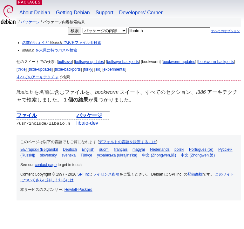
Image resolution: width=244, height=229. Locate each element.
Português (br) (201, 149)
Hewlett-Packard (78, 189)
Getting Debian (73, 12)
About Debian (34, 12)
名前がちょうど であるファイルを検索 (61, 42)
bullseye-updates (89, 61)
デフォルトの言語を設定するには (127, 142)
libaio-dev (87, 123)
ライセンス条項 (106, 174)
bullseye (65, 61)
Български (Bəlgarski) (39, 149)
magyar (138, 149)
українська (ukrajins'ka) (117, 155)
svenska (69, 155)
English (88, 149)
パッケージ (30, 22)
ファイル (27, 115)
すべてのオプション (225, 31)
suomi (104, 149)
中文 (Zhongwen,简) (159, 155)
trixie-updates (40, 69)
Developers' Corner (141, 12)
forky (88, 69)
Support (104, 12)
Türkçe (86, 155)
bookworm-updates (179, 61)
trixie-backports (68, 69)
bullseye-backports (123, 61)
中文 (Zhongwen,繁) (198, 155)
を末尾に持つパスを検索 (49, 50)
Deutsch (70, 149)
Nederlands (159, 149)
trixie (21, 69)
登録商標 (195, 174)
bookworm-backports (216, 61)
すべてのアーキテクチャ (37, 77)
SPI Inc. (84, 174)
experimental (114, 69)
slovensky (48, 155)
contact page (46, 165)
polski (179, 149)
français (121, 149)
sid (97, 69)
